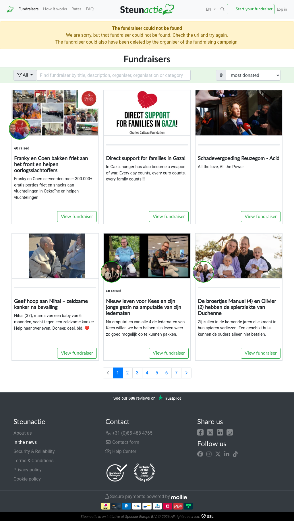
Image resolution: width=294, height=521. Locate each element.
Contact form (122, 442)
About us (22, 433)
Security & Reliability (34, 451)
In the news (25, 442)
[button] (200, 432)
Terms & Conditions (33, 460)
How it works (55, 9)
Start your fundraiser (254, 9)
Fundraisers (28, 9)
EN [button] (209, 9)
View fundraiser (77, 216)
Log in (282, 9)
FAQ (90, 9)
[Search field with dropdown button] (113, 75)
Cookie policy (27, 479)
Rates (76, 9)
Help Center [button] (120, 451)
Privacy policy (27, 470)
